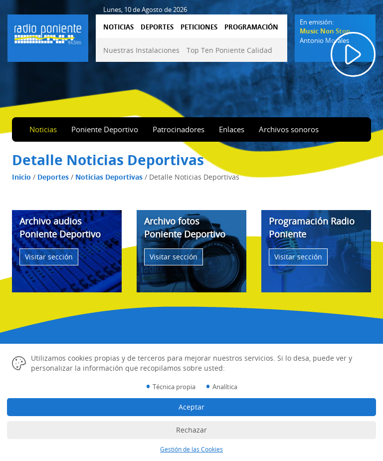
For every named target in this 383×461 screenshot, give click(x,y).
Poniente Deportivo (104, 129)
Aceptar (191, 407)
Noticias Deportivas (109, 177)
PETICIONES (199, 26)
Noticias (43, 129)
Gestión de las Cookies (191, 449)
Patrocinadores (178, 129)
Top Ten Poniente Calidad (229, 50)
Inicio (21, 177)
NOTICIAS (118, 26)
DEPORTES (157, 26)
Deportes (53, 177)
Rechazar (191, 430)
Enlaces (231, 129)
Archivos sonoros (289, 129)
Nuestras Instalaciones (141, 50)
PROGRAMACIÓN (251, 26)
